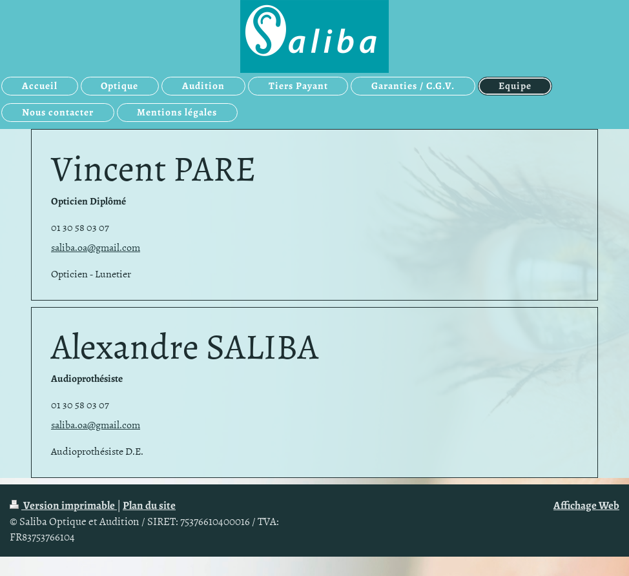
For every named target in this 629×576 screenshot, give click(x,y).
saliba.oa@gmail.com (95, 247)
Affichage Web (586, 505)
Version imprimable (63, 505)
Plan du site (149, 505)
